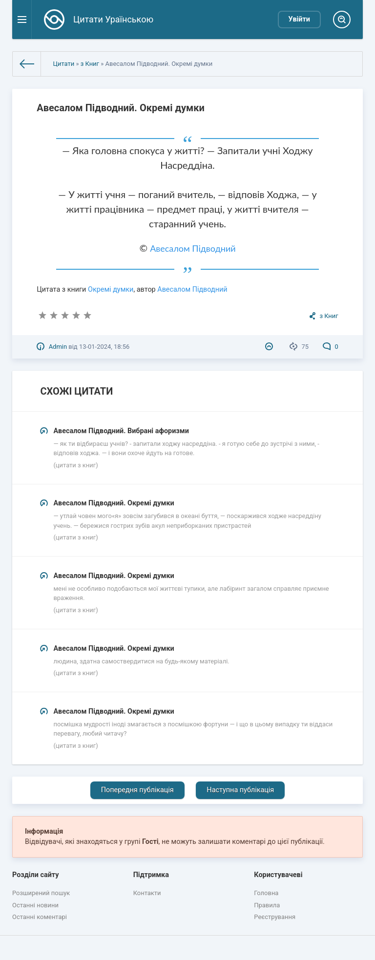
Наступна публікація (240, 790)
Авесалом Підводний (192, 248)
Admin (58, 346)
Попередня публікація (137, 790)
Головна (266, 893)
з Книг (90, 63)
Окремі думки (110, 289)
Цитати (63, 63)
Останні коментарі (39, 916)
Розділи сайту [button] (35, 875)
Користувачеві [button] (278, 875)
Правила (267, 905)
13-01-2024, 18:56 (104, 346)
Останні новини (35, 905)
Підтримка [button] (151, 875)
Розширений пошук (41, 893)
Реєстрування (274, 916)
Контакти (147, 893)
